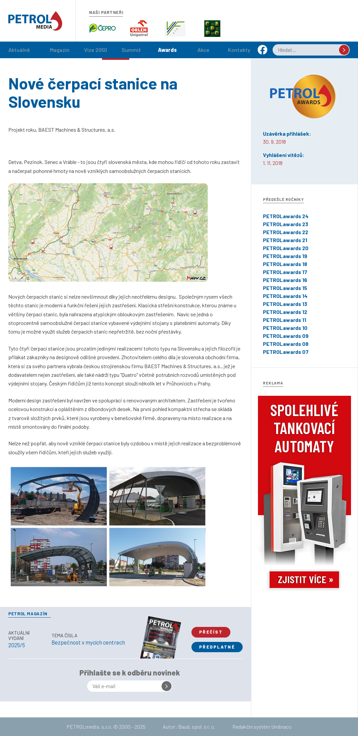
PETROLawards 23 (285, 224)
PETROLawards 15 (285, 288)
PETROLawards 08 (285, 344)
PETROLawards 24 (285, 216)
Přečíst (211, 632)
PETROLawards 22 (285, 232)
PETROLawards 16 (285, 280)
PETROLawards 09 (285, 336)
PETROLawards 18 (285, 264)
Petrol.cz (35, 21)
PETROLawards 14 (285, 296)
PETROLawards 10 (285, 328)
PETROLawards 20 (285, 248)
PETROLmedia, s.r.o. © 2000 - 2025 (106, 726)
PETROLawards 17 (285, 272)
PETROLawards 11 (284, 320)
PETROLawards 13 (285, 304)
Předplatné (217, 647)
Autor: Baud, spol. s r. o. (189, 726)
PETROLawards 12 (285, 312)
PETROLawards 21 (285, 240)
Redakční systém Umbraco (262, 726)
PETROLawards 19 (285, 256)
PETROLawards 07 (285, 352)
